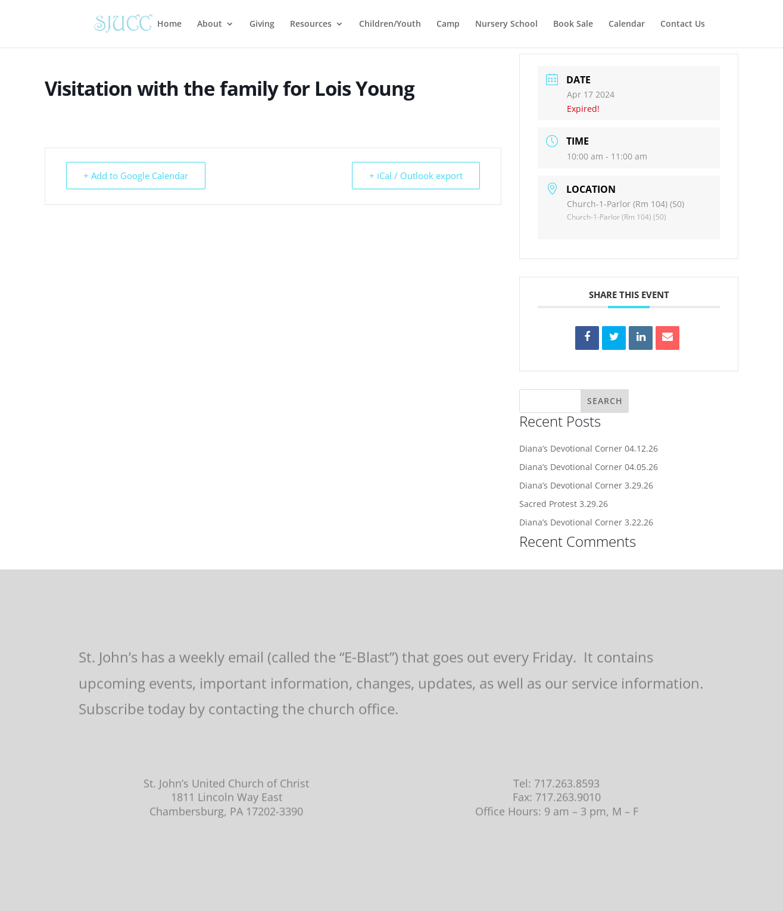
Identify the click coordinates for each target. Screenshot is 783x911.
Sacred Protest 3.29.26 (563, 503)
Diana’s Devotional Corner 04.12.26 (588, 448)
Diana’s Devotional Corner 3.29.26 (586, 485)
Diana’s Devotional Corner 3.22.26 (586, 522)
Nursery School (506, 24)
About (209, 24)
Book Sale (573, 24)
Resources (311, 24)
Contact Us (682, 24)
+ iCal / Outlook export (416, 175)
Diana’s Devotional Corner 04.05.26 (588, 466)
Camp (448, 24)
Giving (261, 24)
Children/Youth (390, 24)
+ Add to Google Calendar (135, 175)
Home (169, 24)
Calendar (627, 24)
